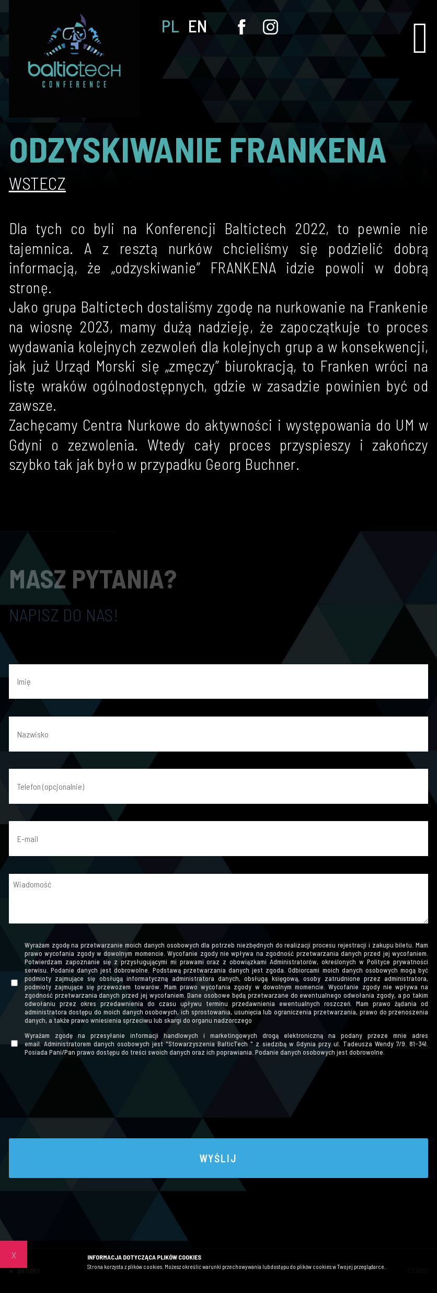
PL (170, 25)
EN (198, 25)
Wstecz (37, 183)
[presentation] (218, 1100)
